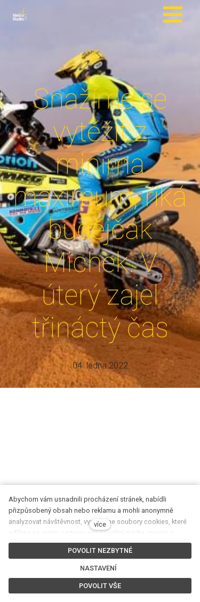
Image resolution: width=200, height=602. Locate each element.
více (100, 524)
